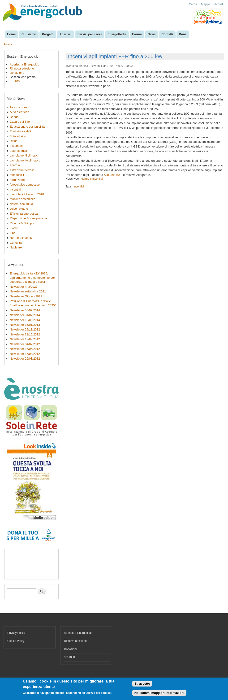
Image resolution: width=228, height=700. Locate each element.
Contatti (167, 34)
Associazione (18, 107)
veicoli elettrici (19, 208)
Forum (137, 34)
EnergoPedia (117, 34)
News (152, 34)
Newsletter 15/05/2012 (25, 349)
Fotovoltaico (18, 136)
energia (15, 165)
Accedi (219, 4)
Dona (183, 34)
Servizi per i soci (89, 34)
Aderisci (66, 34)
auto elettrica (18, 150)
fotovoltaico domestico (24, 184)
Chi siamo (29, 34)
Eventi (14, 228)
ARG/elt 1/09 (112, 175)
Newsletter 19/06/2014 (25, 320)
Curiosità (16, 242)
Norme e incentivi (21, 237)
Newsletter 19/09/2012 (25, 339)
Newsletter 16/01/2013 (25, 324)
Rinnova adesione (22, 68)
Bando (14, 117)
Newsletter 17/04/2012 (25, 354)
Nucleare (16, 247)
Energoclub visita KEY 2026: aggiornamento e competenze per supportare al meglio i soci (32, 278)
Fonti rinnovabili (20, 131)
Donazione (17, 72)
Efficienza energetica (24, 213)
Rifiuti (13, 141)
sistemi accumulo (21, 204)
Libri (12, 233)
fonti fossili (17, 175)
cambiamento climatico (25, 160)
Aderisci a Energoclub (24, 64)
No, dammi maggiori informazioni (159, 693)
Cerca (193, 4)
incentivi (15, 189)
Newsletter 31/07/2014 (25, 315)
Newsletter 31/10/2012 (25, 334)
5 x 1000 (15, 81)
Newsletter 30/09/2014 (25, 310)
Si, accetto (142, 683)
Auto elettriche (19, 112)
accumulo (16, 146)
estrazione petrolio (22, 170)
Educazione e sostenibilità (27, 126)
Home (11, 34)
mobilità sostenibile (22, 199)
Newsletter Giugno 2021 (26, 296)
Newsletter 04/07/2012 (25, 344)
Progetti (48, 34)
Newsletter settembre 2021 (28, 291)
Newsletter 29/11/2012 (25, 329)
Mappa (206, 4)
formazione (17, 180)
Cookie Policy (16, 641)
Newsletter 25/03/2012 (25, 358)
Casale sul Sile (20, 121)
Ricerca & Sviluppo (22, 223)
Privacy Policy (16, 633)
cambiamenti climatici (24, 155)
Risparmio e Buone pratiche (28, 218)
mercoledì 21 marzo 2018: (27, 194)
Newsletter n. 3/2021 (23, 286)
